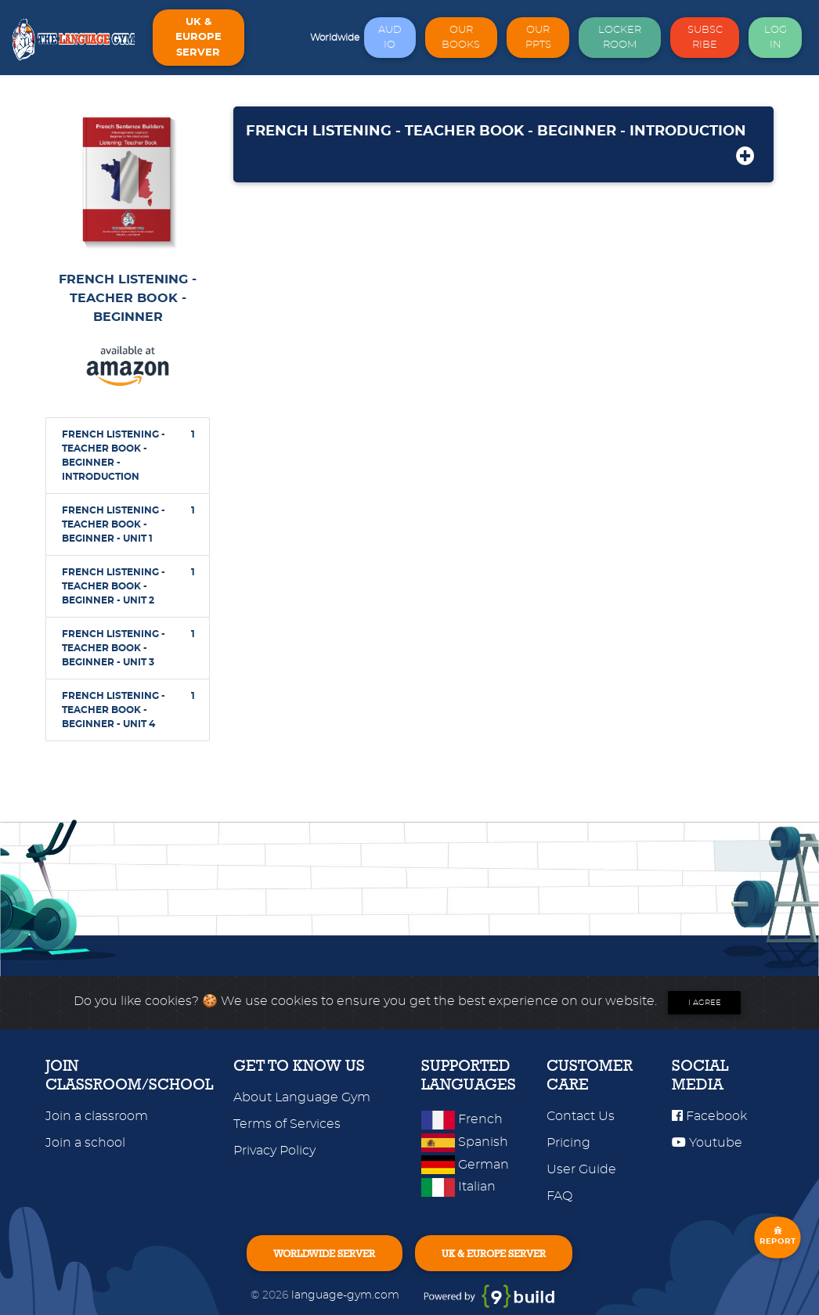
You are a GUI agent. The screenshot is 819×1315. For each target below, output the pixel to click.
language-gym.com (346, 1295)
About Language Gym (301, 1097)
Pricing (568, 1143)
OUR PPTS (538, 37)
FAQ (559, 1196)
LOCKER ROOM (619, 37)
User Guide (581, 1169)
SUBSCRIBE (705, 37)
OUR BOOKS (461, 37)
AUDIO (390, 37)
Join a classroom (96, 1116)
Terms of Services (287, 1124)
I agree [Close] (704, 1003)
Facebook (709, 1116)
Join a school (85, 1143)
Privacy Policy (274, 1150)
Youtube (707, 1143)
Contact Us (581, 1116)
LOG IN (775, 37)
